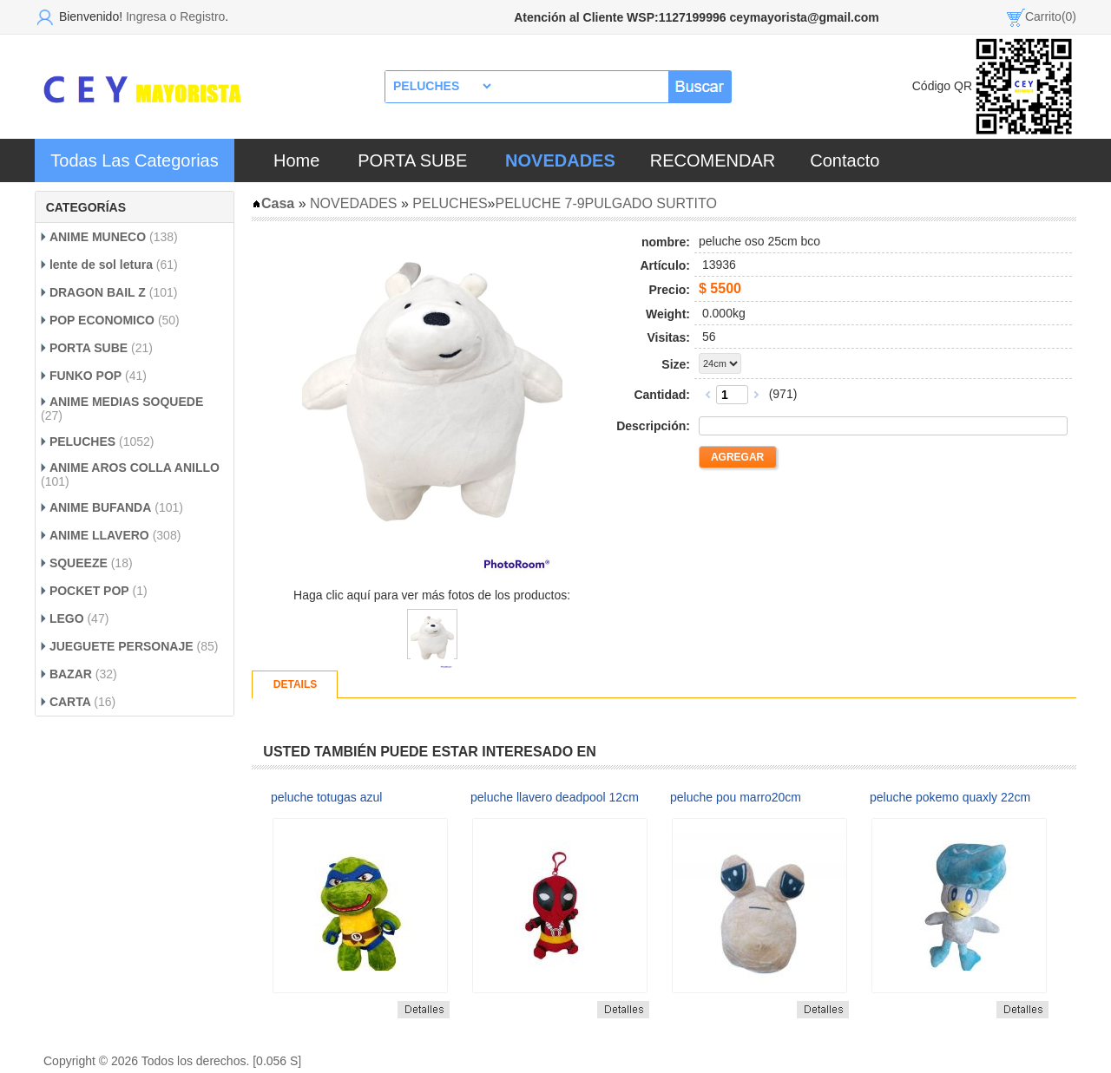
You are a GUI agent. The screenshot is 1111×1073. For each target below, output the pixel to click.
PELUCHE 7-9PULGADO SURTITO (605, 203)
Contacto (844, 160)
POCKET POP (89, 591)
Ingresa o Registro (175, 16)
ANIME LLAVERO (101, 535)
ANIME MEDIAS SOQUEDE (126, 402)
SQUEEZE (78, 563)
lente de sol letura (101, 265)
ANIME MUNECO (97, 237)
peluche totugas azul (326, 797)
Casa (273, 203)
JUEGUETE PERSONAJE (121, 646)
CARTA (71, 702)
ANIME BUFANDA (100, 507)
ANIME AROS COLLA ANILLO (134, 467)
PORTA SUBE (412, 160)
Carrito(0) (1050, 16)
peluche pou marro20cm (735, 797)
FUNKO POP (85, 376)
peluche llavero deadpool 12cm (554, 797)
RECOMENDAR (712, 160)
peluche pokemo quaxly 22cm (950, 797)
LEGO (68, 618)
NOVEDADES (353, 203)
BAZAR (70, 674)
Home (296, 160)
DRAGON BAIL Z (99, 292)
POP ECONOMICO (101, 320)
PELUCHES (82, 441)
